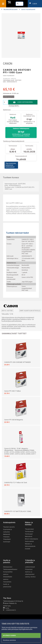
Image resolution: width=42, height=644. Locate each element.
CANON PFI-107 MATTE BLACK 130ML (17, 511)
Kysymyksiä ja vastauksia (7, 531)
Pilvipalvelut (28, 569)
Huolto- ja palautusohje (7, 585)
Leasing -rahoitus (30, 577)
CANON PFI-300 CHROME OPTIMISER (17, 362)
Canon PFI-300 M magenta (13, 420)
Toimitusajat (29, 534)
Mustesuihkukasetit (9, 9)
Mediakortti (6, 534)
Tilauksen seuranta (9, 527)
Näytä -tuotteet (7, 310)
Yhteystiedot (7, 539)
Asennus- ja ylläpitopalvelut (29, 573)
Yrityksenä (6, 537)
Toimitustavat (29, 531)
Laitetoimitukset (30, 567)
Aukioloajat (6, 542)
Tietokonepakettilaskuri (10, 569)
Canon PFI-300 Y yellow (12, 391)
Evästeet (27, 549)
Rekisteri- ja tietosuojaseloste (30, 545)
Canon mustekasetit (27, 9)
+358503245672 (9, 610)
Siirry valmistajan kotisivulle (30, 310)
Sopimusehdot (29, 541)
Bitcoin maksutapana (31, 539)
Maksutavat (28, 536)
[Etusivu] (9, 3)
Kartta (6, 608)
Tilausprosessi (29, 529)
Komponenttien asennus (8, 573)
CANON (7, 63)
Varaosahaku (7, 582)
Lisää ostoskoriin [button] (25, 102)
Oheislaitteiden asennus (7, 578)
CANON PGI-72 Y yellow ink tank (15, 482)
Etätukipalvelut (7, 567)
